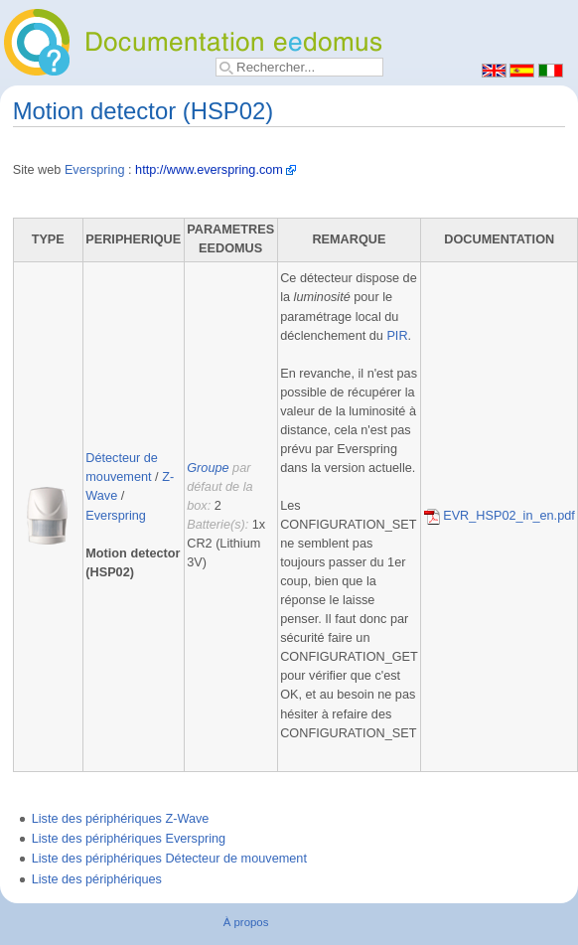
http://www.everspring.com (209, 170)
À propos (246, 922)
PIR (396, 336)
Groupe (207, 468)
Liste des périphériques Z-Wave (121, 819)
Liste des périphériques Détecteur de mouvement (169, 859)
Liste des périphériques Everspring (128, 839)
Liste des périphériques (97, 879)
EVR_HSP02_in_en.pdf (499, 516)
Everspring (95, 170)
